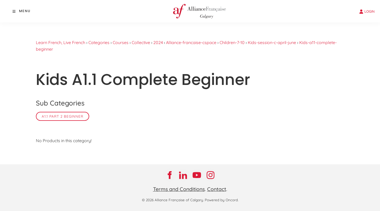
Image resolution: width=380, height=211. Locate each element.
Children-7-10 (232, 42)
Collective (141, 42)
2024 (158, 42)
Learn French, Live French (60, 42)
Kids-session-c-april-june (272, 42)
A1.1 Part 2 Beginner (62, 116)
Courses (121, 42)
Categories (99, 42)
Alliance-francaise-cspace (191, 42)
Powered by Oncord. (221, 200)
